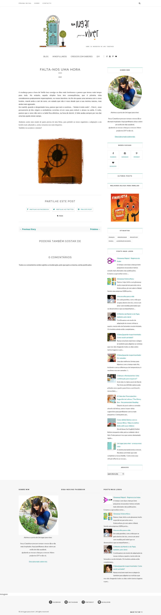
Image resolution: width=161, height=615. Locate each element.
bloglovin (113, 164)
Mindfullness (60, 56)
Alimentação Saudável (124, 241)
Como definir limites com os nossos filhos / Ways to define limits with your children (128, 423)
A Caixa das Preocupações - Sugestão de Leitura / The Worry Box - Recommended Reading (129, 399)
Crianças (111, 237)
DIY (98, 56)
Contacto (46, 3)
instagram (125, 155)
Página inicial (25, 3)
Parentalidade (122, 237)
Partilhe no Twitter (65, 209)
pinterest (137, 155)
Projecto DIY (134, 237)
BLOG (45, 56)
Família (111, 241)
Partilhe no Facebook (39, 209)
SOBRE (37, 3)
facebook (113, 155)
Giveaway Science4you (125, 279)
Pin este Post (86, 209)
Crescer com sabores (82, 56)
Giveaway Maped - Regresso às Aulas (126, 497)
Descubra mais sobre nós (125, 137)
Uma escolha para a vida (125, 296)
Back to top (136, 612)
